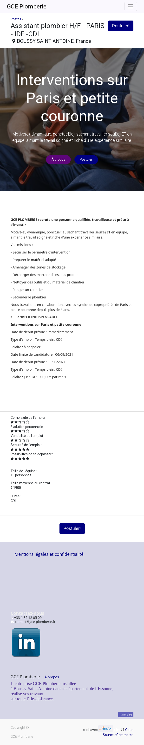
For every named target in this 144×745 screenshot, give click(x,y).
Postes (16, 19)
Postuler (86, 159)
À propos (58, 159)
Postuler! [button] (120, 25)
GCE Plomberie (26, 6)
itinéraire (126, 714)
